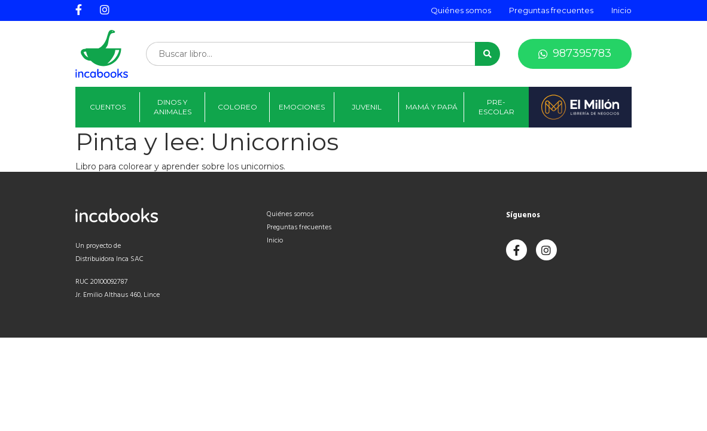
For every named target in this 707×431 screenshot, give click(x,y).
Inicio (621, 10)
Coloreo (237, 106)
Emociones (302, 106)
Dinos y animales (172, 107)
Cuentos (108, 106)
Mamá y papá (432, 106)
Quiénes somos (461, 10)
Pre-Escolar (496, 107)
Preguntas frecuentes (551, 10)
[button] (487, 54)
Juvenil (367, 106)
